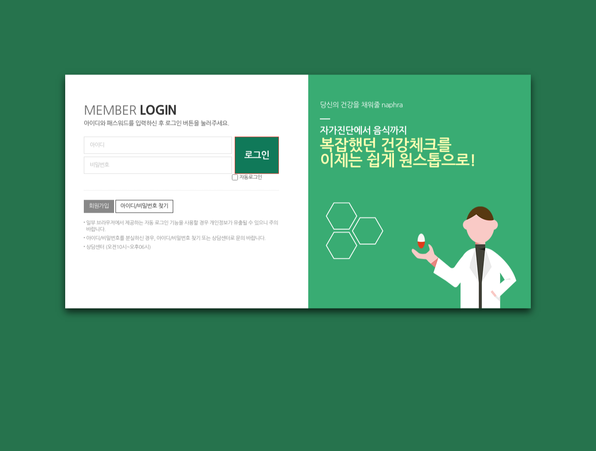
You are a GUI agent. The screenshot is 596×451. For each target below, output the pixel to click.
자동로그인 (250, 177)
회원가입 (99, 206)
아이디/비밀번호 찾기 (145, 206)
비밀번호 (65, 74)
